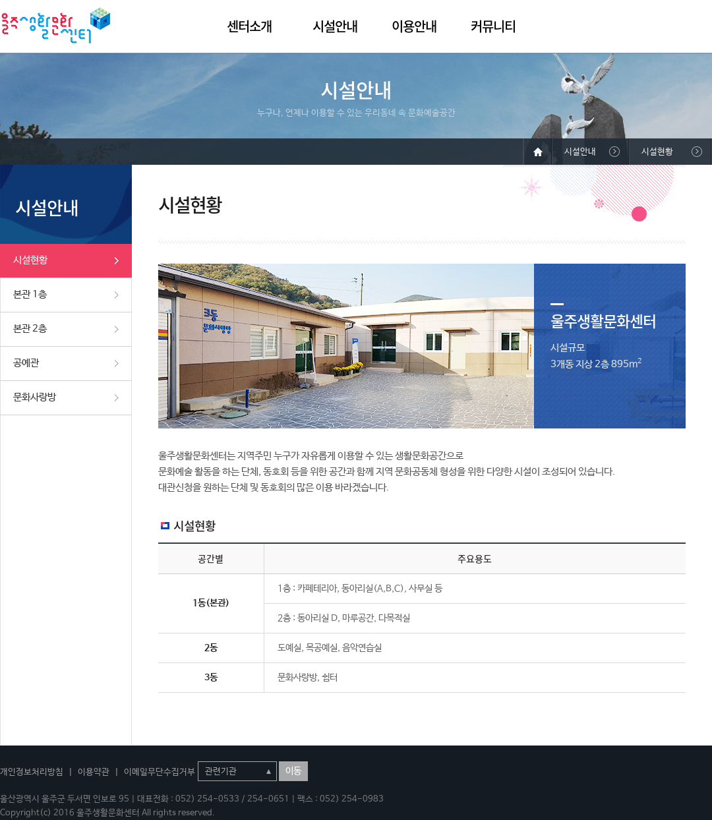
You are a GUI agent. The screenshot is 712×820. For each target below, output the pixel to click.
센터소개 (249, 26)
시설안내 (334, 26)
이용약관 (93, 772)
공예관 (26, 362)
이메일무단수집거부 (159, 772)
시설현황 (30, 260)
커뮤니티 (493, 26)
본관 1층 (30, 294)
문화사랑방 (34, 397)
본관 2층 (30, 328)
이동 (293, 771)
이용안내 (414, 26)
